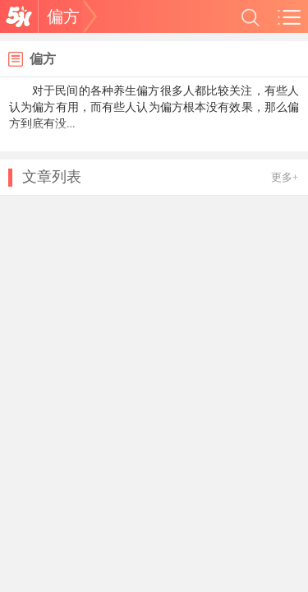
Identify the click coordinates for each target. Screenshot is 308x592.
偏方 (63, 16)
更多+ (284, 177)
